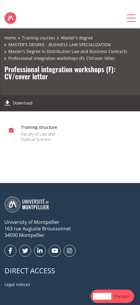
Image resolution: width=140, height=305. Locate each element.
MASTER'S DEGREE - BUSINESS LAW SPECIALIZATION (59, 44)
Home (10, 38)
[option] (121, 296)
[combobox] (102, 296)
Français (121, 296)
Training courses (38, 38)
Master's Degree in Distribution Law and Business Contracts (67, 51)
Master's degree (77, 38)
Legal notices (17, 284)
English (102, 296)
